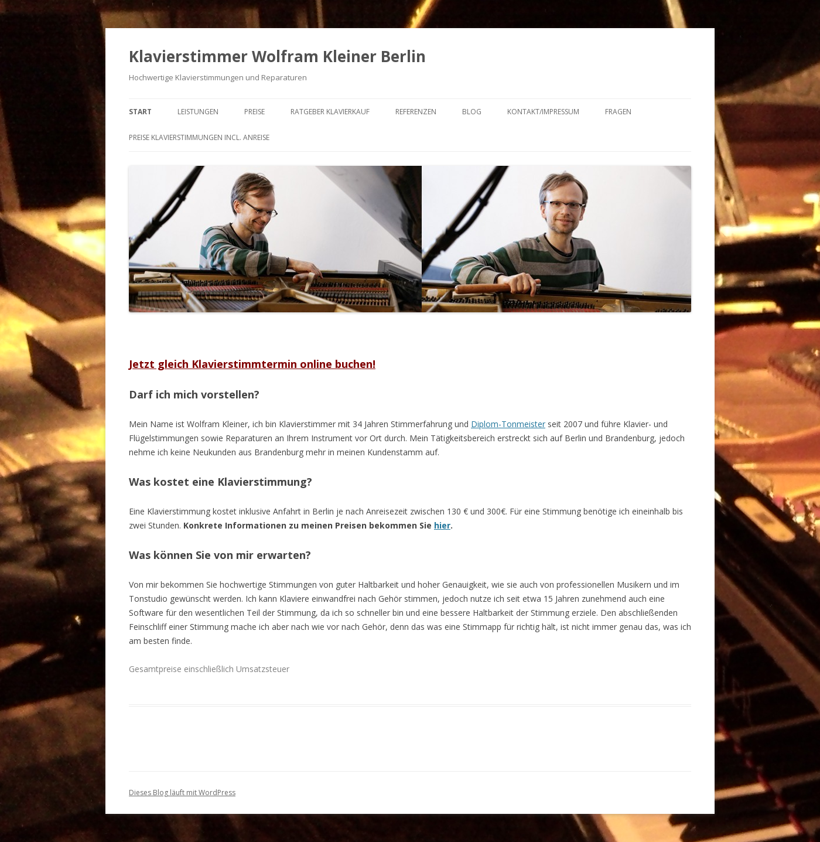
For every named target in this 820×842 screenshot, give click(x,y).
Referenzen (415, 112)
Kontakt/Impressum (543, 112)
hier (442, 525)
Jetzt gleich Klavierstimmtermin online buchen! (252, 364)
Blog (471, 112)
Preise (254, 112)
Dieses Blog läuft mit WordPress (182, 792)
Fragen (618, 112)
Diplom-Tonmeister (508, 423)
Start (140, 112)
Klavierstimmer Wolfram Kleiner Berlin (277, 56)
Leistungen (197, 112)
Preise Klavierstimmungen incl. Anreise (199, 137)
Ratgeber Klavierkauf (330, 112)
